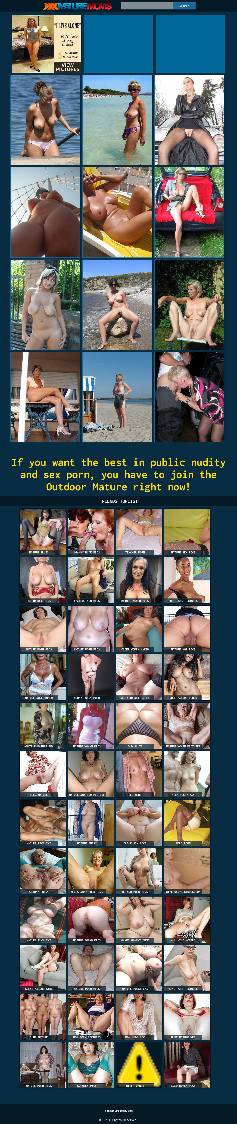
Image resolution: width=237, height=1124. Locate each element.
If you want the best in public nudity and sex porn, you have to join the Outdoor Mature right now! (119, 474)
